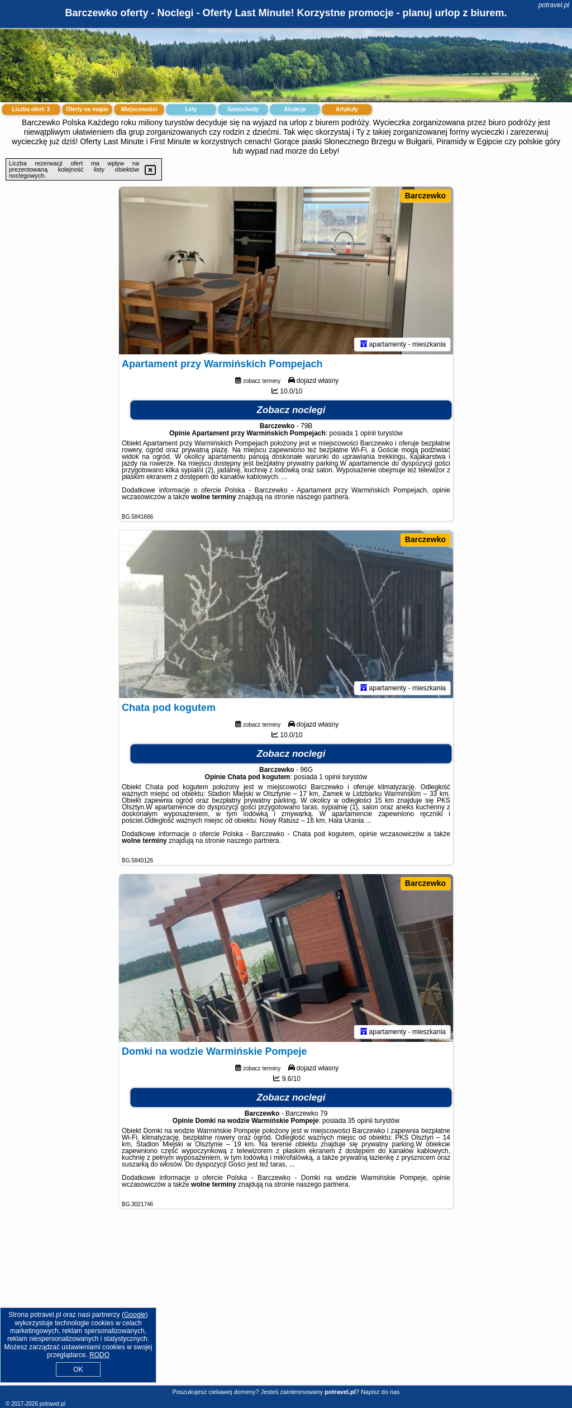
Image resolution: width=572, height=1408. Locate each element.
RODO (99, 1355)
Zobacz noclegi (291, 410)
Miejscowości (139, 109)
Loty (191, 109)
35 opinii (360, 1121)
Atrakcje (295, 109)
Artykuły (347, 109)
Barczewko (425, 195)
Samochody (243, 109)
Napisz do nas (380, 1391)
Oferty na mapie (87, 109)
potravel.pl (553, 5)
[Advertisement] (286, 1305)
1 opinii (365, 433)
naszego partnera (322, 497)
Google (135, 1315)
